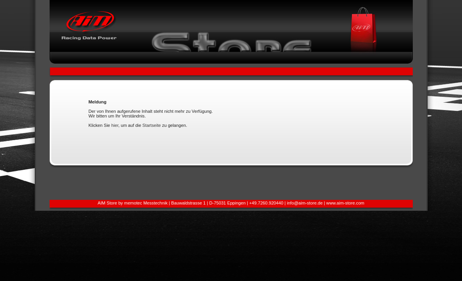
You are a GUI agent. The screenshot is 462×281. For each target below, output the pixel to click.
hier (114, 125)
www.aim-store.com (345, 203)
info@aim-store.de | (306, 203)
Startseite (152, 125)
